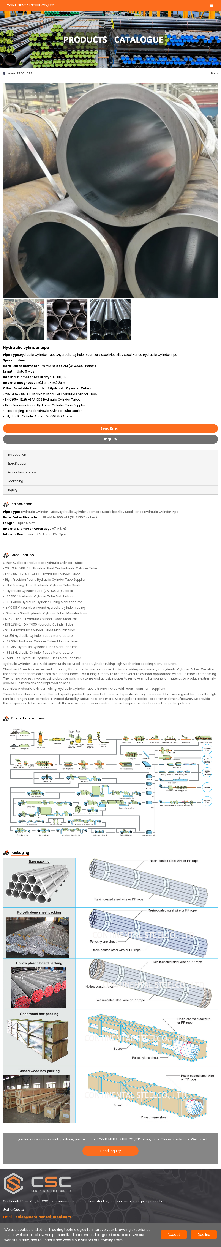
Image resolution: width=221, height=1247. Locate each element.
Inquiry (110, 439)
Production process (22, 472)
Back (214, 73)
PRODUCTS (24, 73)
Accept (173, 1234)
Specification (17, 463)
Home (11, 73)
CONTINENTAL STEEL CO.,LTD (30, 5)
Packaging (15, 481)
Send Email (110, 428)
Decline (203, 1234)
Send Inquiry (110, 1150)
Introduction (17, 454)
